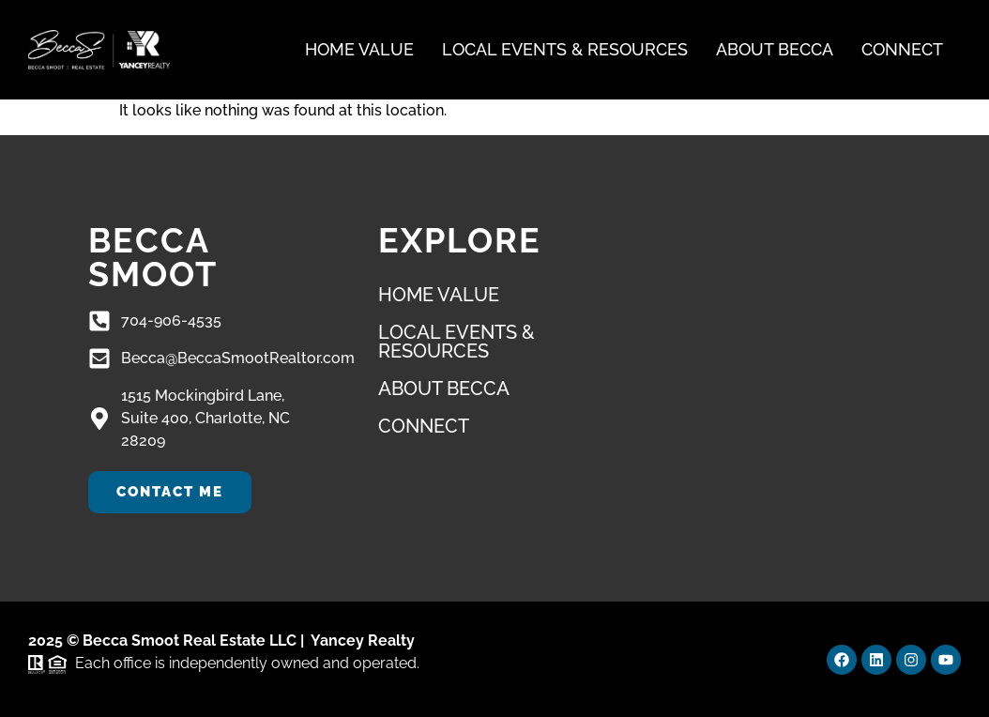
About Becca (774, 49)
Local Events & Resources (565, 49)
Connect (902, 49)
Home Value (359, 49)
